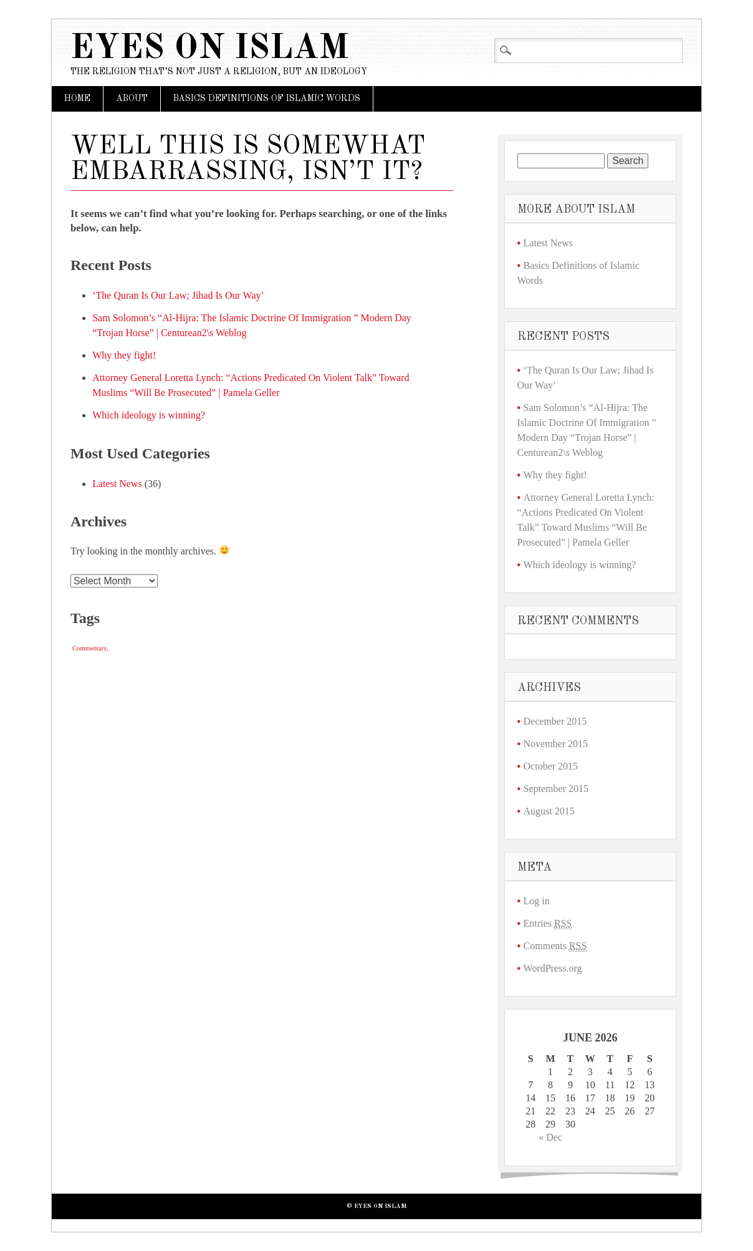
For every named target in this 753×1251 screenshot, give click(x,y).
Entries (548, 923)
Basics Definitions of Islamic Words (266, 98)
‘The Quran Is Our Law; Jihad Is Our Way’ (178, 295)
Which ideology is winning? (148, 415)
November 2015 (556, 743)
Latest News (117, 483)
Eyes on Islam (209, 49)
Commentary (89, 648)
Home (77, 98)
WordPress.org (553, 968)
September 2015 (556, 788)
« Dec (550, 1137)
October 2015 (551, 766)
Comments (555, 946)
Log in (537, 901)
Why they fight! (124, 355)
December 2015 (555, 721)
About (132, 98)
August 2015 (549, 811)
